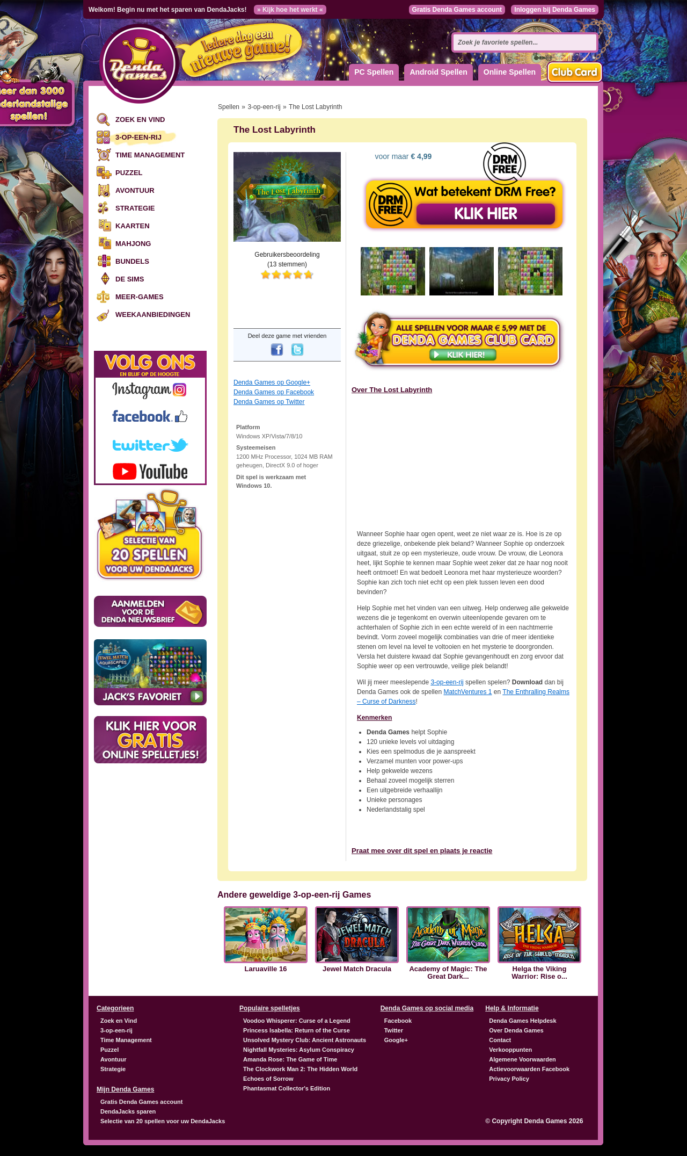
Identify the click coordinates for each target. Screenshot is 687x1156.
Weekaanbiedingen (152, 314)
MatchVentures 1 (467, 692)
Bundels (132, 261)
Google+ (396, 1040)
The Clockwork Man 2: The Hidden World (300, 1069)
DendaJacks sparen (128, 1111)
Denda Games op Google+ (271, 382)
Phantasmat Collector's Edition (286, 1088)
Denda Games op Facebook (273, 392)
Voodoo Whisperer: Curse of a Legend (296, 1020)
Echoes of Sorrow (268, 1078)
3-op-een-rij (138, 137)
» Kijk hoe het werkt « (290, 9)
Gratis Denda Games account (457, 9)
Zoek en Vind (140, 119)
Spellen (228, 107)
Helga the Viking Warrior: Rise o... (539, 972)
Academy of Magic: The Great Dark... (448, 972)
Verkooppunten (510, 1049)
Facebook (398, 1020)
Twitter (393, 1030)
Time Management (150, 155)
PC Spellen (373, 72)
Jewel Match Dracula (357, 969)
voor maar (402, 156)
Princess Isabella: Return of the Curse (296, 1030)
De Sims (129, 279)
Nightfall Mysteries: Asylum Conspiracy (298, 1049)
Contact (500, 1040)
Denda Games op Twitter (269, 402)
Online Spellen (510, 72)
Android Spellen (438, 72)
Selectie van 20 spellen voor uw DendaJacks (162, 1121)
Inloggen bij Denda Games (554, 9)
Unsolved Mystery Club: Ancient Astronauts (304, 1040)
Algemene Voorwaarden (522, 1059)
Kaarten (132, 226)
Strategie (135, 208)
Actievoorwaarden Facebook (529, 1069)
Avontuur (135, 190)
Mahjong (133, 244)
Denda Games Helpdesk (522, 1020)
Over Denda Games (516, 1030)
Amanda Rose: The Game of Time (290, 1059)
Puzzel (129, 173)
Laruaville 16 (266, 969)
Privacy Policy (509, 1078)
